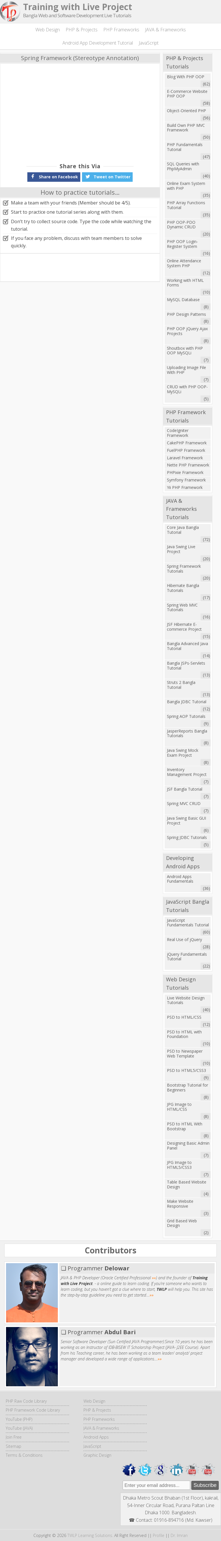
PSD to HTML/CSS (184, 1017)
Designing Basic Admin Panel (188, 1145)
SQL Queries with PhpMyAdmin (183, 166)
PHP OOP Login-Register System (182, 244)
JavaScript (149, 43)
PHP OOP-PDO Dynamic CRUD (181, 224)
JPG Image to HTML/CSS (179, 1107)
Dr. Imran (179, 1535)
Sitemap (13, 1446)
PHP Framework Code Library (33, 1410)
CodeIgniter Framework (177, 433)
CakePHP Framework (187, 443)
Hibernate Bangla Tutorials (183, 588)
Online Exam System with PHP (186, 186)
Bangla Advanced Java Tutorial (187, 646)
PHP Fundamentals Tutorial (185, 147)
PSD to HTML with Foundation (184, 1034)
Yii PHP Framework (185, 487)
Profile (158, 1535)
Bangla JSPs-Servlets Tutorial (186, 665)
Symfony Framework (186, 480)
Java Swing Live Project (181, 549)
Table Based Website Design (186, 1184)
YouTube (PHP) (19, 1419)
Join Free (14, 1437)
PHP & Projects (82, 29)
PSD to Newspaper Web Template (185, 1053)
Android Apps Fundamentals (180, 879)
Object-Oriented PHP (186, 110)
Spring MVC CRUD (184, 803)
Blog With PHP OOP (185, 76)
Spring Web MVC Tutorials (182, 607)
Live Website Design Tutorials (186, 1000)
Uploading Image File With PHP (186, 370)
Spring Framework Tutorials (184, 568)
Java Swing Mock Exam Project (182, 752)
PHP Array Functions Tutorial (186, 205)
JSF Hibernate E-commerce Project (184, 627)
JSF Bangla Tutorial (184, 789)
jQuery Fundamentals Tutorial (187, 956)
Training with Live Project (77, 7)
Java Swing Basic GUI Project (186, 820)
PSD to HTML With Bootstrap (184, 1126)
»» (154, 1277)
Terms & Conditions (24, 1455)
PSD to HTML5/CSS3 (186, 1070)
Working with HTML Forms (185, 283)
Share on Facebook (54, 176)
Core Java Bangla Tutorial (183, 530)
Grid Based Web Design (182, 1223)
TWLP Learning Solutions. (90, 1535)
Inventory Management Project (187, 772)
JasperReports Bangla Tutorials (187, 733)
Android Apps (96, 1437)
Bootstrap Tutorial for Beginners (187, 1087)
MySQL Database (183, 299)
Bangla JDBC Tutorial (186, 701)
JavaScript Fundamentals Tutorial (188, 922)
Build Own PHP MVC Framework (186, 128)
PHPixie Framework (185, 472)
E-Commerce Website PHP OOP (187, 94)
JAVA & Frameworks (165, 29)
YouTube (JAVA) (19, 1428)
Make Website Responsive (180, 1203)
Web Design (47, 29)
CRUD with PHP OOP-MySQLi (187, 389)
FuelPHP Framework (186, 450)
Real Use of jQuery (184, 939)
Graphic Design (97, 1455)
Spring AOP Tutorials (186, 716)
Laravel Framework (185, 457)
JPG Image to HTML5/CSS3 (179, 1165)
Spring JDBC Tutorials (187, 837)
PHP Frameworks (121, 29)
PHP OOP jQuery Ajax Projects (187, 331)
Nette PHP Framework (188, 465)
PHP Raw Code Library (26, 1401)
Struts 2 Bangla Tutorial (181, 685)
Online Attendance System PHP (184, 263)
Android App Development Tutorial (97, 43)
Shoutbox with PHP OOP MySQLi (185, 350)
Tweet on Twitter (107, 176)
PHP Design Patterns (186, 314)
